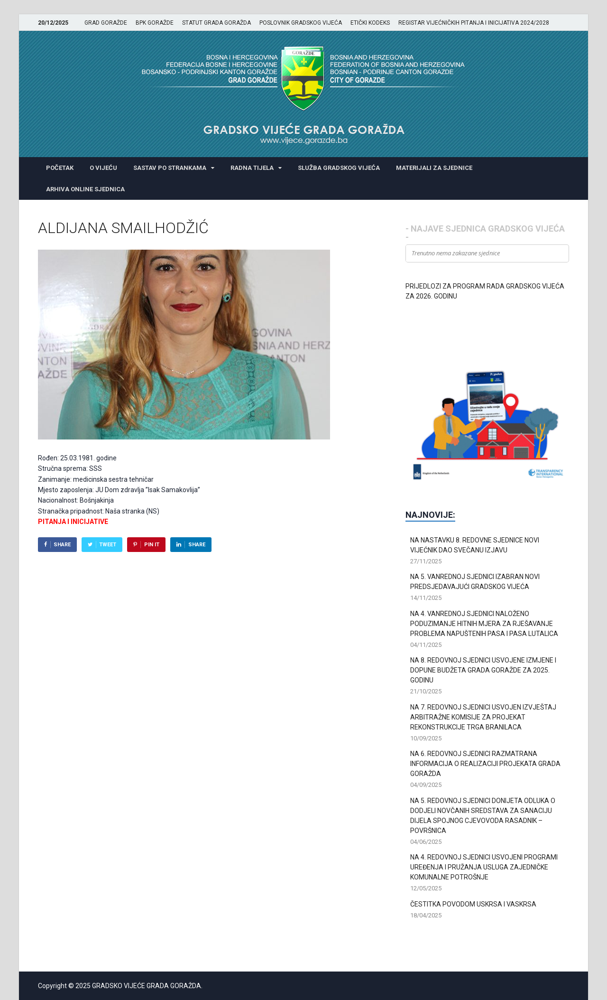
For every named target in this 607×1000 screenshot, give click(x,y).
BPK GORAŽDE (155, 22)
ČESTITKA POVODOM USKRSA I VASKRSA (473, 904)
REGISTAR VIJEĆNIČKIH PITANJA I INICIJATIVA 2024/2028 (473, 22)
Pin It (151, 545)
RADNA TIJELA (252, 167)
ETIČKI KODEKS (370, 22)
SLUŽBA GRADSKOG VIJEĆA (339, 167)
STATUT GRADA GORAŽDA (216, 22)
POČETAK (60, 167)
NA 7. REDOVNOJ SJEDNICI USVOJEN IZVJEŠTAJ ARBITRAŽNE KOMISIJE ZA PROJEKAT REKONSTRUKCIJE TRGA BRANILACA (483, 717)
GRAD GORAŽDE (105, 22)
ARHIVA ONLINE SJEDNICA (85, 189)
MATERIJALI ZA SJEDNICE (434, 167)
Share (62, 545)
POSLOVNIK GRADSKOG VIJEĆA (300, 22)
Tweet (107, 545)
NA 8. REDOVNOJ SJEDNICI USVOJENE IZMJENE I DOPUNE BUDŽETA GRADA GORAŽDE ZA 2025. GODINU (483, 670)
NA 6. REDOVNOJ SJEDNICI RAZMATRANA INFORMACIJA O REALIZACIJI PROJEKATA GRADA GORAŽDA (485, 763)
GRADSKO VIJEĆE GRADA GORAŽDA (146, 986)
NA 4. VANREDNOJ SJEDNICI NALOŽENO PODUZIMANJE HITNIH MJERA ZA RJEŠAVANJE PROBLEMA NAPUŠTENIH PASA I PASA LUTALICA (484, 623)
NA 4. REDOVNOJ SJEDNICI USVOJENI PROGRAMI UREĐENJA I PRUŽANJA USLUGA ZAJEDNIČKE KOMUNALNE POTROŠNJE (484, 867)
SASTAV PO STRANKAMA (169, 167)
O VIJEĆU (103, 167)
